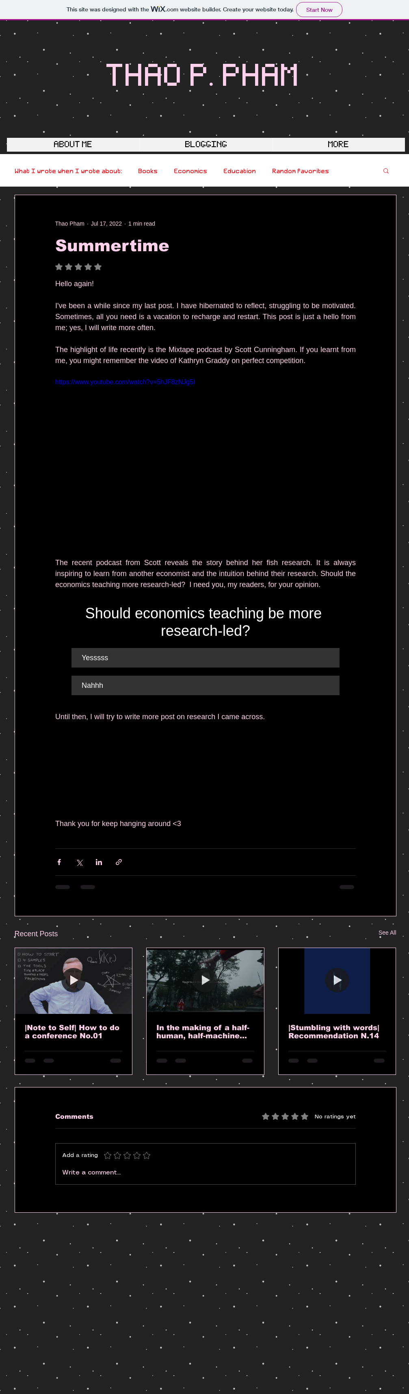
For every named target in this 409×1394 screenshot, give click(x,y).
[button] (386, 170)
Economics (190, 170)
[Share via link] (119, 862)
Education (239, 170)
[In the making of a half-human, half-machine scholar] (205, 981)
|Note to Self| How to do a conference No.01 (72, 1032)
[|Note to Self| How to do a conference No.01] (73, 981)
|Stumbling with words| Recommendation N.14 (333, 1032)
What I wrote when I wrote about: (68, 170)
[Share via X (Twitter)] (79, 862)
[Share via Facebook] (59, 862)
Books (148, 170)
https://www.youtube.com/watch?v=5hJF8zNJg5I (125, 381)
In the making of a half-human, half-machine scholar (202, 1032)
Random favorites (300, 170)
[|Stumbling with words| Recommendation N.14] (337, 981)
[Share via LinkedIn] (99, 862)
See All (387, 932)
